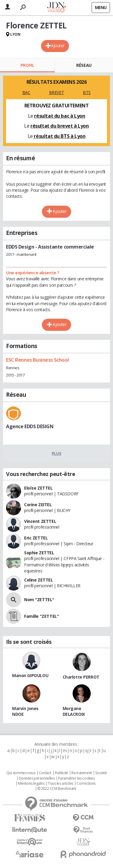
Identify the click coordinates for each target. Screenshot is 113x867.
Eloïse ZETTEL (38, 488)
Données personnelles (37, 778)
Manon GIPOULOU (30, 675)
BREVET (56, 92)
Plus (56, 453)
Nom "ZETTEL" (39, 599)
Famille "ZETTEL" (41, 616)
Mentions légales (31, 783)
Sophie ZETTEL (39, 553)
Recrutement (81, 773)
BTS (87, 92)
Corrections (86, 783)
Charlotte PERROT (81, 677)
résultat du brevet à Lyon (59, 125)
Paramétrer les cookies (76, 778)
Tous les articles (60, 783)
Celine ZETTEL (38, 580)
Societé (101, 773)
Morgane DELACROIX (74, 711)
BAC (26, 92)
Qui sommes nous (21, 773)
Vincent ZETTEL (40, 521)
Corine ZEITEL (38, 504)
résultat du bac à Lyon (59, 115)
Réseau (83, 65)
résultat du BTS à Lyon (59, 136)
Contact (45, 773)
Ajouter (57, 45)
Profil (27, 65)
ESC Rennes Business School (37, 360)
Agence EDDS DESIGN (29, 426)
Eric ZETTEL (36, 538)
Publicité (61, 773)
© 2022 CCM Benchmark (56, 789)
